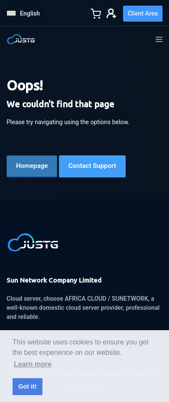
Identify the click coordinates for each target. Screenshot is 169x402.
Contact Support (92, 166)
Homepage (32, 166)
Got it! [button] (27, 386)
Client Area (143, 13)
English (23, 13)
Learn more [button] (33, 364)
